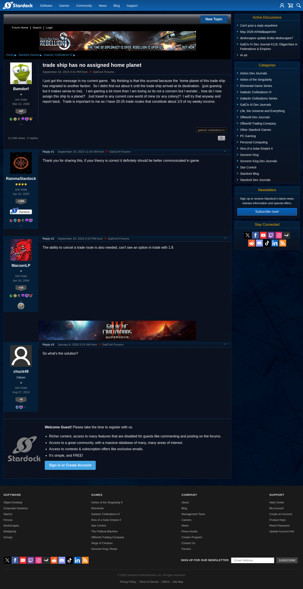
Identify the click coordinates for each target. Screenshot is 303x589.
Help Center (276, 502)
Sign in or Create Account (70, 465)
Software (46, 5)
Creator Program (192, 537)
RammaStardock (21, 178)
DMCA (165, 581)
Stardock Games (28, 54)
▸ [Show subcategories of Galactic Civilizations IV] (74, 55)
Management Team (193, 514)
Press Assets (190, 531)
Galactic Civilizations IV (58, 54)
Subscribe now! (267, 211)
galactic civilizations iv (211, 130)
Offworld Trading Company (107, 537)
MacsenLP (20, 265)
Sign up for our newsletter (204, 560)
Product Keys (277, 520)
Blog (116, 5)
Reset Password (279, 525)
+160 (21, 201)
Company (189, 494)
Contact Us (188, 543)
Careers (186, 520)
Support (132, 5)
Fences (8, 520)
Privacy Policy (128, 581)
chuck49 (21, 371)
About (185, 502)
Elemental (97, 508)
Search (37, 27)
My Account (276, 508)
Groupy (8, 537)
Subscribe (287, 560)
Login (49, 27)
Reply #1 (48, 151)
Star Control (98, 525)
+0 (21, 399)
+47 (21, 111)
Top (225, 151)
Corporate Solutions (15, 508)
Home (10, 54)
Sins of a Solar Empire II (106, 520)
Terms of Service (149, 581)
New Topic (214, 19)
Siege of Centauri (102, 543)
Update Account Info (281, 531)
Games (64, 5)
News (103, 5)
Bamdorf (21, 89)
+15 (21, 287)
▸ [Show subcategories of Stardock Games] (41, 55)
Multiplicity (9, 531)
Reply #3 (48, 344)
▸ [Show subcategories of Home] (15, 55)
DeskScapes (11, 525)
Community (84, 5)
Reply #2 (48, 238)
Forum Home (20, 27)
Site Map (178, 581)
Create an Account (280, 514)
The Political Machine (104, 531)
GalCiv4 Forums (101, 72)
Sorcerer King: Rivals (104, 549)
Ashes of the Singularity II (107, 502)
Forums (186, 549)
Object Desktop (12, 502)
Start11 (7, 514)
